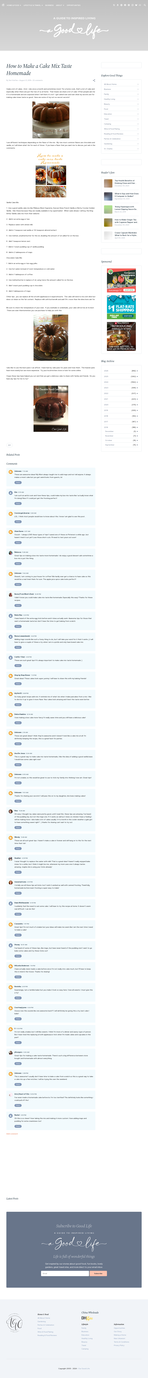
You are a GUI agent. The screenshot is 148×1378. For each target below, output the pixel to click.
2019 (106, 410)
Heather (17, 858)
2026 (106, 371)
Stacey (17, 945)
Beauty (107, 104)
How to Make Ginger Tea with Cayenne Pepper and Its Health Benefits (126, 220)
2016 (106, 427)
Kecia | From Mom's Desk (24, 594)
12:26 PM (38, 594)
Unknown (18, 471)
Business (49, 5)
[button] (94, 80)
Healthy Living (109, 99)
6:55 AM (25, 774)
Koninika (17, 986)
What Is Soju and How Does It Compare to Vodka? (127, 194)
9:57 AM (27, 531)
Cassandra (18, 924)
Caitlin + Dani (19, 657)
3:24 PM (34, 636)
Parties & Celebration (112, 139)
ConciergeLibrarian (22, 513)
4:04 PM (30, 1007)
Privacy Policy (119, 1345)
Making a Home (120, 1335)
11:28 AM (25, 552)
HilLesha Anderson (21, 966)
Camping (107, 124)
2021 (106, 399)
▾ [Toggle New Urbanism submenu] (42, 5)
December (109, 431)
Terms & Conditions (121, 1342)
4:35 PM (25, 858)
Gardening (108, 144)
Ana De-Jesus (19, 753)
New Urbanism (119, 1338)
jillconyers (18, 1052)
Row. (16, 811)
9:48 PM (25, 693)
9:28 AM (33, 513)
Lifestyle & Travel (32, 5)
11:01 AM (25, 792)
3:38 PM (25, 1073)
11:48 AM (24, 837)
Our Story (118, 1331)
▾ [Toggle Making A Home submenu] (20, 5)
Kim (15, 492)
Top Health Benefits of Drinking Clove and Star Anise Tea (125, 181)
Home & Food (13, 5)
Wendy (17, 837)
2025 (106, 376)
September (109, 445)
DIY (9, 445)
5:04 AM (29, 753)
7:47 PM (26, 924)
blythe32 (18, 693)
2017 (106, 422)
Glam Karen (18, 531)
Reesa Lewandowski (22, 636)
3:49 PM (29, 657)
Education (108, 114)
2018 (106, 416)
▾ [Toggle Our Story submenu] (63, 5)
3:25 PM (23, 1115)
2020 (106, 405)
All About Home (110, 84)
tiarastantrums (20, 882)
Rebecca (17, 552)
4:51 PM (30, 882)
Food (106, 109)
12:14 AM (30, 714)
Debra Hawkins (20, 714)
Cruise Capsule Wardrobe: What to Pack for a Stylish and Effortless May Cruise (126, 234)
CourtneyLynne (20, 1007)
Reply (18, 482)
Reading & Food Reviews (113, 134)
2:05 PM (25, 986)
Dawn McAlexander (21, 903)
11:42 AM (25, 573)
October (108, 440)
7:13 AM (25, 471)
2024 (106, 382)
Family (106, 94)
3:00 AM (26, 1052)
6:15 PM (33, 903)
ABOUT (59, 5)
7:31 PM (33, 675)
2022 (106, 393)
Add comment (12, 1134)
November (109, 436)
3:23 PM (26, 615)
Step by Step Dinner (22, 675)
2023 (106, 388)
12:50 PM (33, 1094)
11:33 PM (19, 1028)
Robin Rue (18, 615)
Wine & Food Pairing (112, 129)
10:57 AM (24, 945)
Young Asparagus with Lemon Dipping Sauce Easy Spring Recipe (126, 207)
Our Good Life (84, 1369)
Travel (106, 119)
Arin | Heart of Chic (21, 1094)
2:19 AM (25, 732)
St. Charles (108, 149)
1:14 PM (32, 966)
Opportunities (73, 5)
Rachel (17, 1115)
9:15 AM (21, 492)
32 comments (38, 80)
